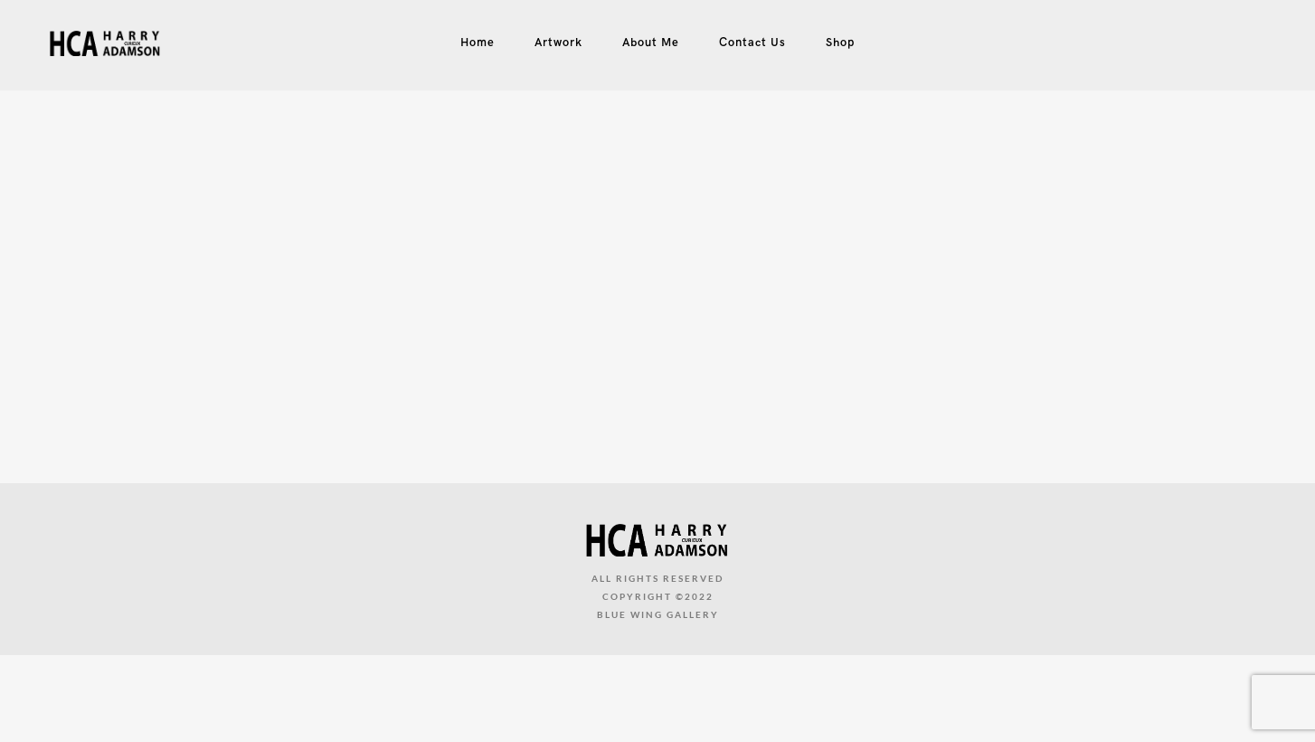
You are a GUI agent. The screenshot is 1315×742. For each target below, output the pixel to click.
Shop (840, 42)
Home (477, 42)
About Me (650, 42)
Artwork (558, 42)
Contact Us (752, 42)
